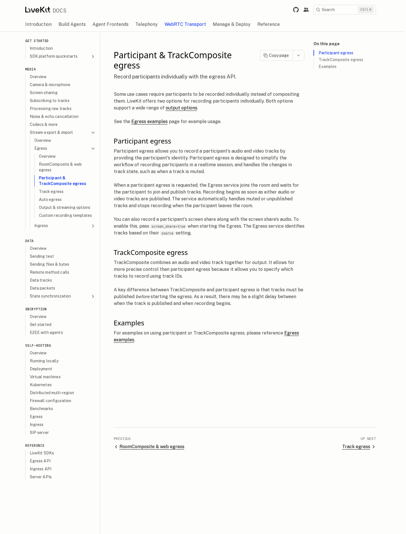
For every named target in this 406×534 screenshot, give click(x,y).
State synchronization (65, 296)
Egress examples (152, 121)
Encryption (38, 309)
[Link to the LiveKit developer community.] (309, 10)
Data (32, 241)
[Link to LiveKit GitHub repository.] (298, 10)
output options (184, 108)
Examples (330, 66)
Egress (67, 148)
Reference (37, 445)
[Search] (347, 9)
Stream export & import (65, 132)
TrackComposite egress (343, 59)
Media (33, 69)
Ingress (67, 225)
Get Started (40, 41)
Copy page (278, 55)
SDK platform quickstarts (65, 56)
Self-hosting (41, 345)
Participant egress (338, 53)
